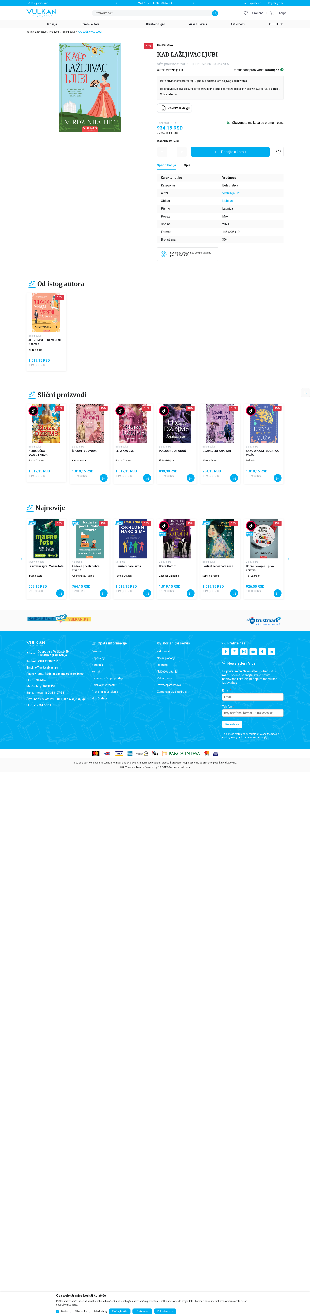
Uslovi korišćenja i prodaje (108, 678)
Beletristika (68, 31)
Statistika (81, 1311)
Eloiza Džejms (36, 460)
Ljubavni (227, 201)
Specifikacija (166, 165)
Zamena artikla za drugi (172, 691)
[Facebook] (225, 651)
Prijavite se (232, 724)
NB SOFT (163, 767)
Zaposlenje (99, 658)
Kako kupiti (163, 651)
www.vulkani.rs (136, 767)
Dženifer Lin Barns (169, 575)
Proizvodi (54, 31)
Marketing (100, 1311)
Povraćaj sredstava (169, 685)
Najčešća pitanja (167, 671)
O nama (97, 651)
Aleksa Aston (79, 460)
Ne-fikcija (77, 561)
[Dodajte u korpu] (230, 152)
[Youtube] (253, 651)
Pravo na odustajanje (105, 691)
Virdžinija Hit (174, 70)
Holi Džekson (253, 575)
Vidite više (169, 94)
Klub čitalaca (99, 698)
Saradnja (97, 664)
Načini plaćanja (166, 658)
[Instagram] (244, 651)
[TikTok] (262, 651)
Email (225, 690)
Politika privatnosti (103, 685)
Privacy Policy (229, 737)
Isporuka (162, 664)
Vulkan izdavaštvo (36, 31)
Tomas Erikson (123, 575)
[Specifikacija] (166, 165)
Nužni (64, 1311)
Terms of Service (252, 737)
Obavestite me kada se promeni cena (258, 123)
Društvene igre (36, 561)
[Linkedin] (271, 651)
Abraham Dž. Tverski (83, 575)
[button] (278, 13)
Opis (187, 165)
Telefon (227, 706)
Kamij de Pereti (210, 575)
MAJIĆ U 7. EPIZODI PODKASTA (155, 3)
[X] (234, 651)
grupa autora (35, 575)
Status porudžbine (38, 3)
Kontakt (96, 671)
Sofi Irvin (250, 460)
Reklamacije (164, 678)
